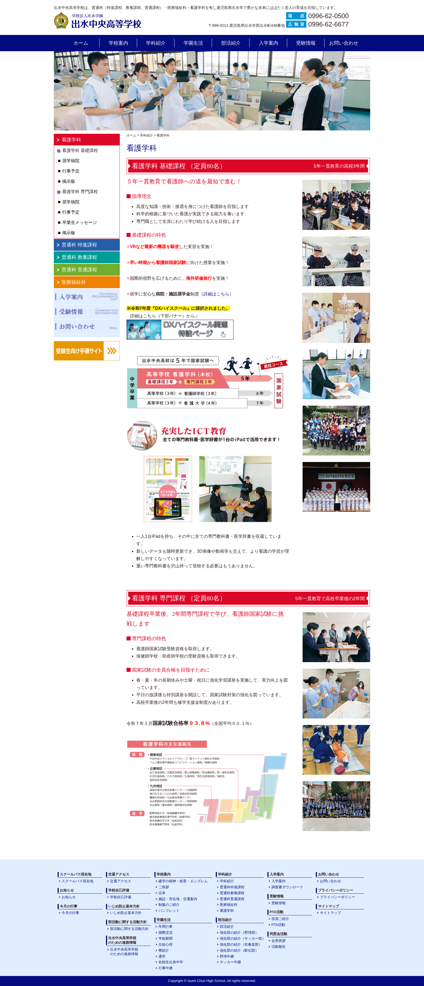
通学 (161, 956)
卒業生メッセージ (79, 222)
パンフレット (169, 911)
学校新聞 (165, 938)
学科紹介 (155, 43)
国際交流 (165, 932)
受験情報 (306, 43)
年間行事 (165, 927)
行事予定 (71, 171)
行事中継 (165, 968)
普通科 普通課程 (79, 269)
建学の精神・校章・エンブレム (183, 881)
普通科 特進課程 (79, 245)
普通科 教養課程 (79, 257)
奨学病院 (71, 160)
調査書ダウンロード (287, 887)
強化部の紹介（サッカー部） (243, 938)
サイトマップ (330, 913)
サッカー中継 (230, 962)
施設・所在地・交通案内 (177, 899)
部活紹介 (231, 43)
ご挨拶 (163, 887)
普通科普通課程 (232, 899)
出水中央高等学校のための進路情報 (124, 951)
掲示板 (68, 181)
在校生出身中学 (170, 962)
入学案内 (268, 43)
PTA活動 (278, 925)
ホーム (81, 43)
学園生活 (193, 43)
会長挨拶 (278, 941)
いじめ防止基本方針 (126, 913)
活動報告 (278, 947)
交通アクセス (120, 881)
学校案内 (118, 43)
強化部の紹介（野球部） (239, 932)
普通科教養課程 (232, 893)
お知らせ (69, 897)
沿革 (161, 893)
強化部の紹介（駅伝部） (239, 950)
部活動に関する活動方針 (129, 929)
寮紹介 (163, 950)
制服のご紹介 (169, 905)
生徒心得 (165, 944)
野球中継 (227, 956)
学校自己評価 (120, 897)
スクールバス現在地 (77, 881)
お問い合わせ (343, 43)
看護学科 (71, 139)
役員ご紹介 (280, 919)
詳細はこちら (216, 294)
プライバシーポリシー (337, 897)
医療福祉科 (74, 282)
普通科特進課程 (232, 887)
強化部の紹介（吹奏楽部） (241, 944)
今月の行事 (70, 913)
